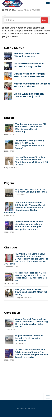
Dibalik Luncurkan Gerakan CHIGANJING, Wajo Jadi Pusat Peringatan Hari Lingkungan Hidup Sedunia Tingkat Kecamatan (24, 207)
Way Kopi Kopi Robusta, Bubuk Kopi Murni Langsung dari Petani (31, 190)
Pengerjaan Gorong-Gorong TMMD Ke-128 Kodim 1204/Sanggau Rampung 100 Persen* (29, 144)
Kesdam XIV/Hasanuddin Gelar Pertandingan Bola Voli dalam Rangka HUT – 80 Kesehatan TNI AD (31, 276)
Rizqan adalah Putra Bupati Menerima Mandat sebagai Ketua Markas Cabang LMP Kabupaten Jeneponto (29, 225)
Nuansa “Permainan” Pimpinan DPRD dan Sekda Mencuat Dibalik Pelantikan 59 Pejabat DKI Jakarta (31, 161)
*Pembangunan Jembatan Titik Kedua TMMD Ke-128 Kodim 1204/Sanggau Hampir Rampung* (30, 128)
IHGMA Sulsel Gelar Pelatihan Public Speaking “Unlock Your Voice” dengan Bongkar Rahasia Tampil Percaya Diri (31, 353)
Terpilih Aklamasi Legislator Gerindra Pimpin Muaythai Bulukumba (29, 338)
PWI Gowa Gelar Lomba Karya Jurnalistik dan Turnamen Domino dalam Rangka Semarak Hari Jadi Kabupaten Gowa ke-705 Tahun (26, 258)
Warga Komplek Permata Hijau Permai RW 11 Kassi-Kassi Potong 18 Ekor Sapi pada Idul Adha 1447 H (31, 323)
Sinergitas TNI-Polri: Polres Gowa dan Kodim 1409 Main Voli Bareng (31, 292)
